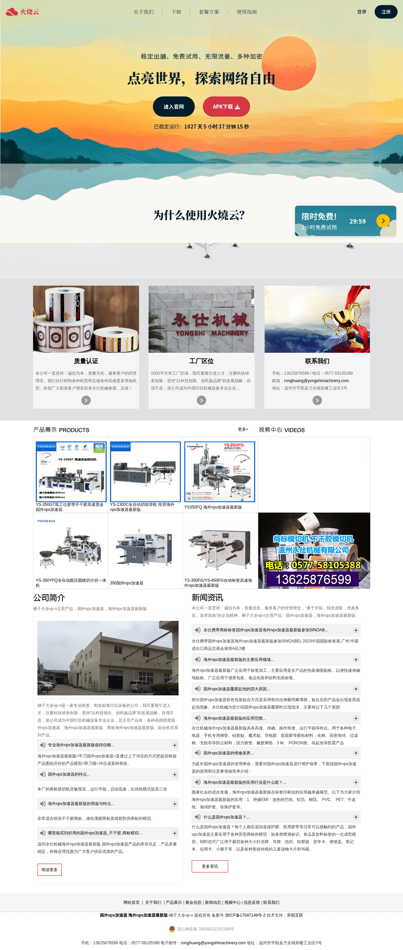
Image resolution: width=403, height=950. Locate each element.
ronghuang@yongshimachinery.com (316, 380)
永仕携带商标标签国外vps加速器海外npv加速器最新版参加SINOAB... (266, 630)
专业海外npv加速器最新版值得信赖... (81, 745)
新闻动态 (213, 902)
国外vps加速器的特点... (69, 774)
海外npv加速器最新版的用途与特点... (81, 803)
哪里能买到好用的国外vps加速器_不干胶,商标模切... (95, 833)
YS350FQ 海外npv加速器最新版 (213, 507)
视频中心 (232, 902)
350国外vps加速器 (126, 583)
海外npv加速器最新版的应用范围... (235, 718)
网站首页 (132, 902)
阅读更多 (50, 869)
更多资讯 (210, 866)
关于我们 (153, 902)
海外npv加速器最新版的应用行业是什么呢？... (245, 782)
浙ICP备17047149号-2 (245, 915)
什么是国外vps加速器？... (227, 817)
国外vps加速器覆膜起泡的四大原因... (237, 689)
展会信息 (193, 902)
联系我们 (271, 902)
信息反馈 (252, 902)
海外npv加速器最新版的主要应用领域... (239, 659)
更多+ (243, 429)
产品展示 (174, 902)
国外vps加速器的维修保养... (229, 753)
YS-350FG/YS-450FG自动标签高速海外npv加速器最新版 (218, 583)
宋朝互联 (295, 915)
